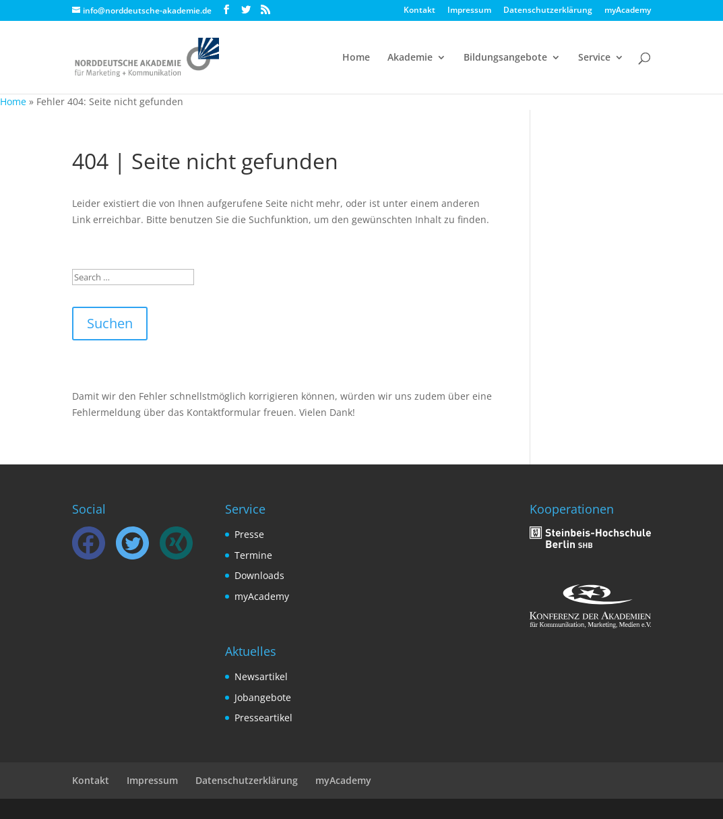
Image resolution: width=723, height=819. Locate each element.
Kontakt (419, 11)
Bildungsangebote (505, 58)
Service (594, 58)
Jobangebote (262, 697)
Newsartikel (261, 676)
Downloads (259, 575)
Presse (249, 534)
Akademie (410, 58)
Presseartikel (263, 717)
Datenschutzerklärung (547, 11)
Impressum (469, 11)
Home (356, 58)
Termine (253, 555)
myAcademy (627, 11)
